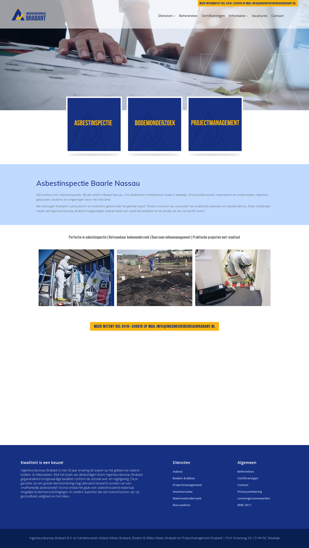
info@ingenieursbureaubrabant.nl (274, 3)
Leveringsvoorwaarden (253, 498)
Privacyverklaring (249, 491)
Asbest (178, 471)
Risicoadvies (181, 505)
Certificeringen (247, 478)
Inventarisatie (183, 491)
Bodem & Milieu (184, 478)
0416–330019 (234, 3)
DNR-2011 (244, 505)
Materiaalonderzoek (187, 498)
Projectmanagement (187, 485)
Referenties (245, 471)
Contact (243, 485)
